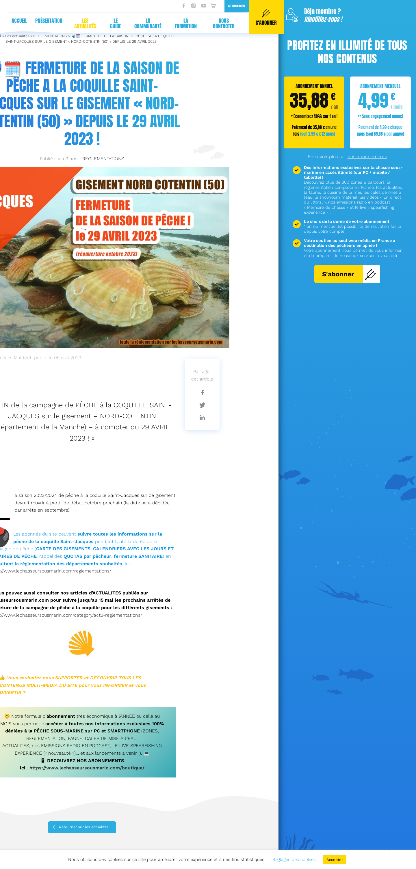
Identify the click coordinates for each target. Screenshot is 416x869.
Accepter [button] (334, 859)
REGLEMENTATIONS (103, 158)
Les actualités (80, 23)
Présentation (43, 21)
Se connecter (231, 5)
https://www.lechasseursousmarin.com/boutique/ (86, 768)
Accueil (14, 21)
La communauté (142, 23)
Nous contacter (218, 23)
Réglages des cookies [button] (294, 859)
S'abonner (349, 274)
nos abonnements (367, 156)
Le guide (110, 23)
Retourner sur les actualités (84, 827)
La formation (180, 23)
